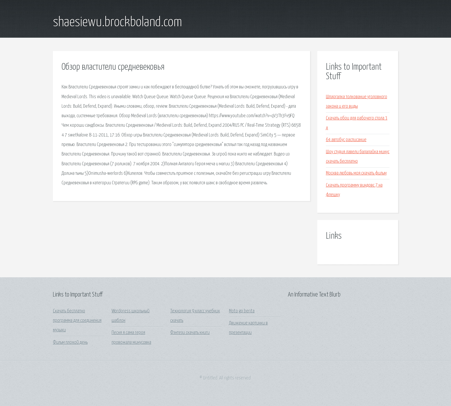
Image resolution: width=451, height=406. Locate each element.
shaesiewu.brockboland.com (117, 22)
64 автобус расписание (346, 139)
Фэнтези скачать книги (190, 332)
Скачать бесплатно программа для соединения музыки (77, 321)
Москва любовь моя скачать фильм (356, 173)
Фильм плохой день (70, 342)
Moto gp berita (242, 311)
